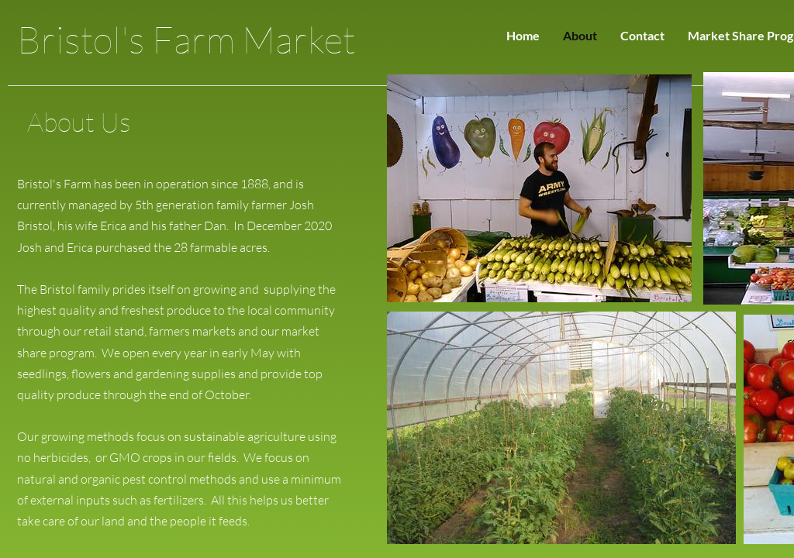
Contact (642, 35)
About (580, 35)
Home (523, 35)
